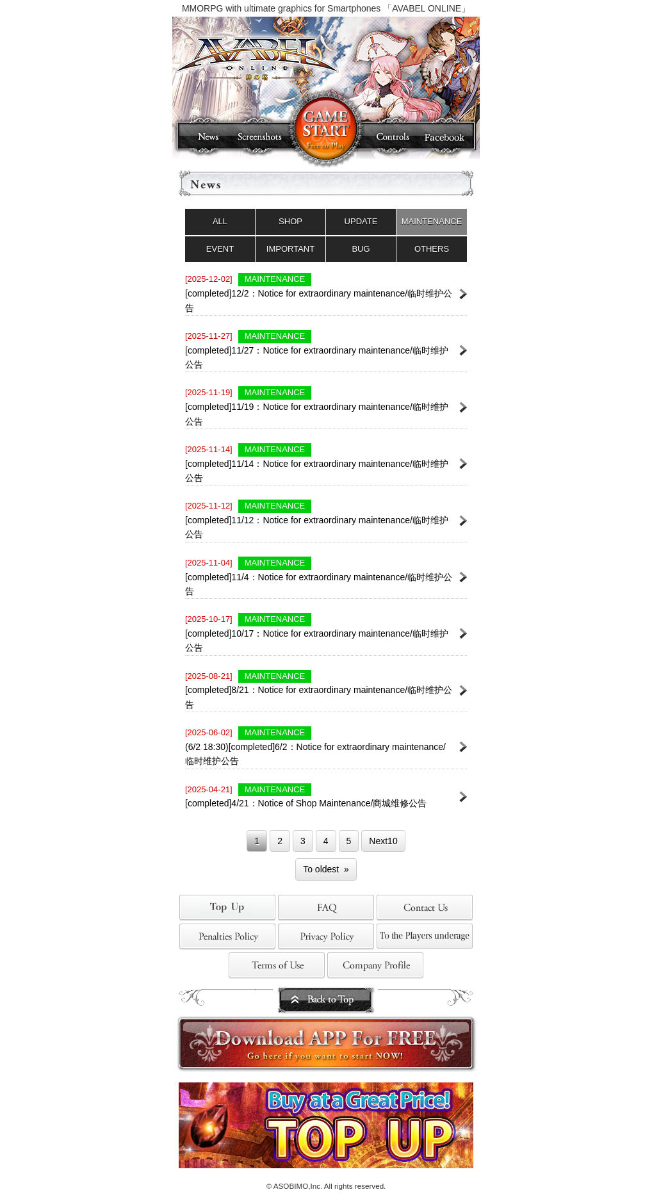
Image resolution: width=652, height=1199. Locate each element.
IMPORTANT (290, 249)
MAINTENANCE (432, 221)
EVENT (220, 249)
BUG (361, 249)
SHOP (290, 221)
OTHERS (431, 249)
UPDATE (361, 221)
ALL (220, 221)
